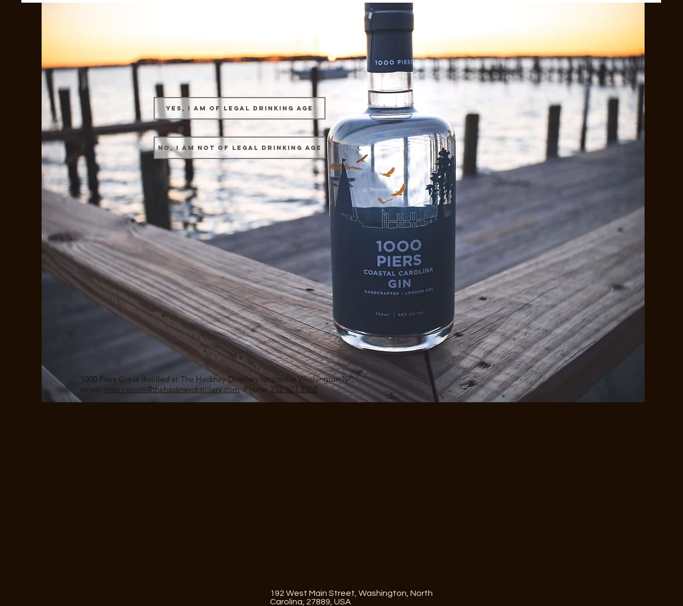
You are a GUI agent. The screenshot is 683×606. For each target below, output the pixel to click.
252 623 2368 (294, 389)
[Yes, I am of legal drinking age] (239, 108)
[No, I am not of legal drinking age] (239, 148)
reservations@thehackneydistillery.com (172, 389)
